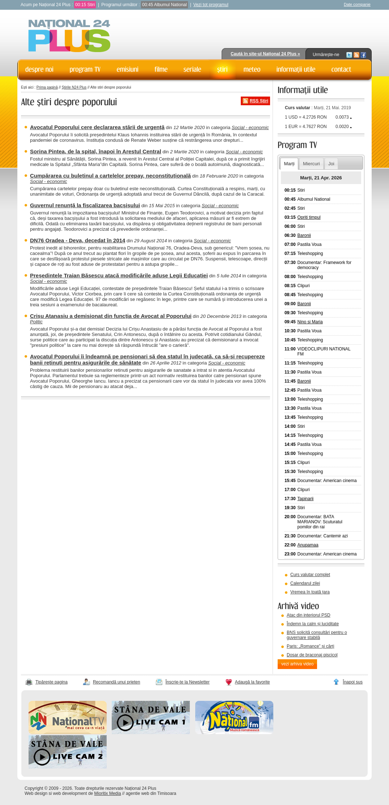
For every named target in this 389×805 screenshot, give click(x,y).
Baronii (304, 235)
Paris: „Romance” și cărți (310, 646)
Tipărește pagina (51, 682)
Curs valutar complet (310, 574)
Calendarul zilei (305, 583)
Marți (289, 163)
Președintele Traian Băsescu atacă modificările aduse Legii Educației (119, 275)
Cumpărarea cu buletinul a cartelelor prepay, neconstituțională (110, 175)
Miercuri (311, 163)
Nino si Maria (310, 321)
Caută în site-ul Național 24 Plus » (265, 53)
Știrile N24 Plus (74, 87)
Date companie (357, 4)
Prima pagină (47, 87)
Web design (36, 793)
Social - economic (250, 127)
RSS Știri (259, 100)
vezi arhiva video (297, 663)
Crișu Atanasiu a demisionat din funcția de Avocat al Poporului (111, 316)
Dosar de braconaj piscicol (312, 654)
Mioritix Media (107, 793)
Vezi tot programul (210, 4)
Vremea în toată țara (310, 592)
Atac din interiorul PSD (308, 615)
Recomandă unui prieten (116, 682)
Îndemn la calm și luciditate (313, 623)
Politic (36, 321)
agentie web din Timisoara (151, 793)
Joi (331, 163)
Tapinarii (306, 498)
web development (70, 793)
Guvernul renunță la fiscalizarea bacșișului (85, 205)
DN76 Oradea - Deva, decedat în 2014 (77, 240)
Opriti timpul (309, 217)
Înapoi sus (353, 682)
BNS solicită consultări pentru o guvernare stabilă (317, 635)
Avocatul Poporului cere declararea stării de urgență (97, 127)
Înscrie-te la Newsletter (188, 682)
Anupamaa (308, 545)
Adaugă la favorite (252, 682)
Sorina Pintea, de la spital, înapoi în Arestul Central (95, 151)
